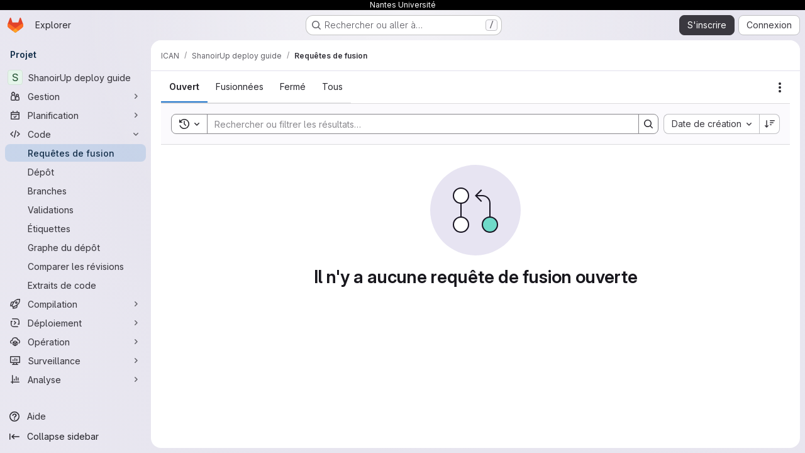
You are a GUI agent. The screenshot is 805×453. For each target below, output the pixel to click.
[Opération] (75, 341)
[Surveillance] (75, 360)
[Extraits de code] (75, 285)
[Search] (416, 123)
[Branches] (75, 190)
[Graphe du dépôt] (75, 247)
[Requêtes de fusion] (75, 153)
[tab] (184, 87)
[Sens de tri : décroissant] (770, 124)
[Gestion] (75, 96)
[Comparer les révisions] (75, 266)
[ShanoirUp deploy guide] (75, 77)
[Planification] (75, 115)
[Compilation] (75, 304)
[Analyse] (75, 379)
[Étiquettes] (75, 228)
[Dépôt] (75, 172)
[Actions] (780, 87)
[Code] (75, 134)
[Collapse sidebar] (75, 436)
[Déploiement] (75, 323)
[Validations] (75, 209)
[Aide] (75, 416)
